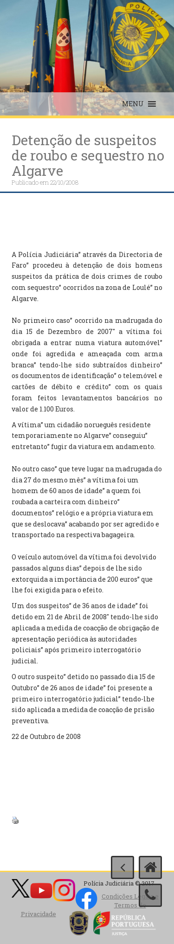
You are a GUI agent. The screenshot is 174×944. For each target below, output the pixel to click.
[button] (133, 104)
